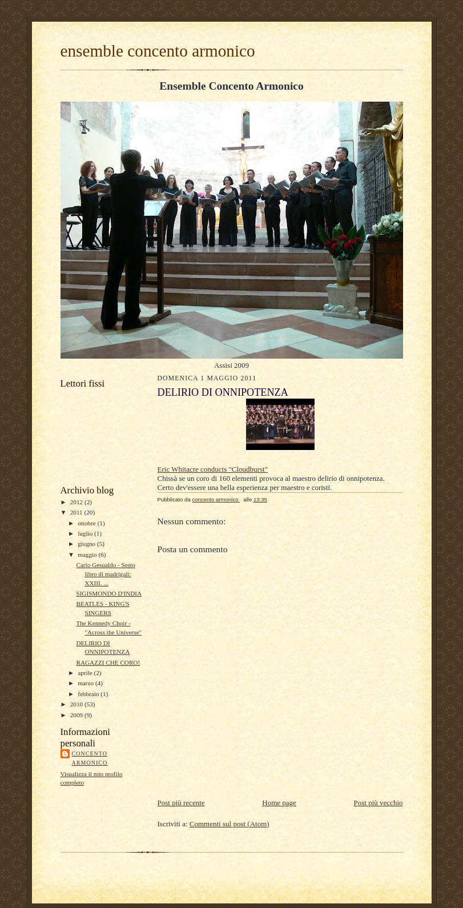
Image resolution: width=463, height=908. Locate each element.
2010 (77, 704)
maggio (88, 554)
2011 (77, 512)
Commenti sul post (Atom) (229, 823)
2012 (77, 502)
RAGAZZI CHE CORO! (108, 662)
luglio (86, 533)
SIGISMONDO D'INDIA (109, 593)
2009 (77, 715)
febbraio (89, 693)
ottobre (87, 523)
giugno (87, 543)
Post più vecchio (378, 802)
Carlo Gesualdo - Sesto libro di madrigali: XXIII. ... (105, 573)
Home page (279, 802)
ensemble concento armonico (158, 51)
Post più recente (181, 802)
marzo (86, 683)
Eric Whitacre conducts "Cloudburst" (213, 469)
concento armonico (90, 758)
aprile (86, 672)
